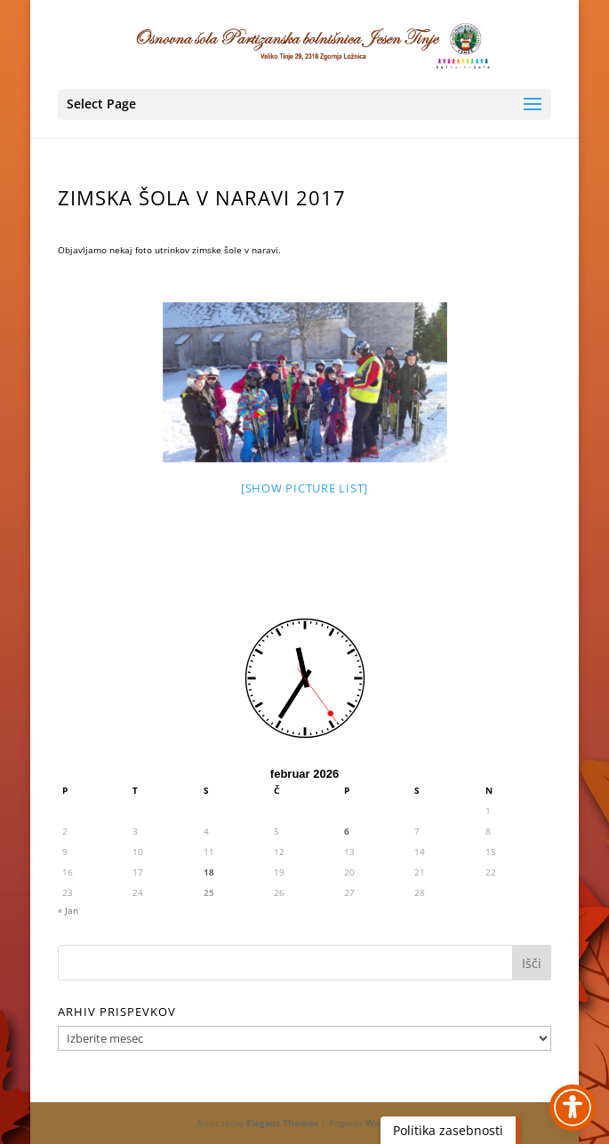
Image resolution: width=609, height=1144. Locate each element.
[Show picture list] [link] (304, 488)
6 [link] (346, 831)
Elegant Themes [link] (282, 1122)
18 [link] (209, 872)
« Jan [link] (68, 910)
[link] (305, 43)
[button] (304, 104)
